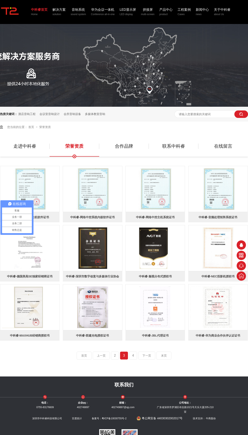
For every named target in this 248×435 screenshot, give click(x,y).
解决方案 (59, 12)
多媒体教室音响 (95, 114)
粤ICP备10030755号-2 (114, 418)
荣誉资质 (45, 127)
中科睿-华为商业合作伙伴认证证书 (218, 335)
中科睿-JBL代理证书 (155, 335)
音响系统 (78, 12)
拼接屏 (147, 12)
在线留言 (223, 146)
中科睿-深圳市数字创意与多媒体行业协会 (92, 276)
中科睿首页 (39, 12)
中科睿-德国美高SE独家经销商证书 (29, 276)
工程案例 (184, 12)
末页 (164, 355)
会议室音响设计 (49, 114)
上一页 (101, 355)
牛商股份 (211, 418)
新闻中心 (202, 12)
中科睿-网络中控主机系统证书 (155, 217)
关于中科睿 (222, 12)
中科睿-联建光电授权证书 (92, 335)
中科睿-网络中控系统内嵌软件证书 (92, 217)
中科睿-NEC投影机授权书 (218, 276)
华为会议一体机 (103, 12)
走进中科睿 (24, 146)
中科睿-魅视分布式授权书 (155, 276)
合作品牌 (124, 146)
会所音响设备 (72, 114)
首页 (31, 127)
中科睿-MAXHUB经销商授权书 (30, 335)
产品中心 (166, 12)
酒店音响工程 (27, 114)
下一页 (146, 355)
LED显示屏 (128, 12)
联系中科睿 (173, 146)
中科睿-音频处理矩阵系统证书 (218, 217)
